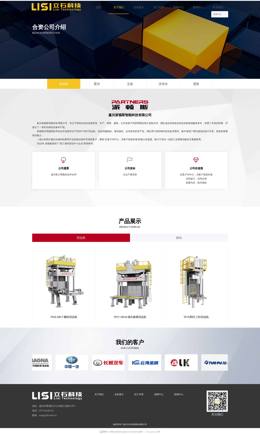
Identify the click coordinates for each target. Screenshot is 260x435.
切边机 (81, 237)
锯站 (179, 237)
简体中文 (217, 14)
